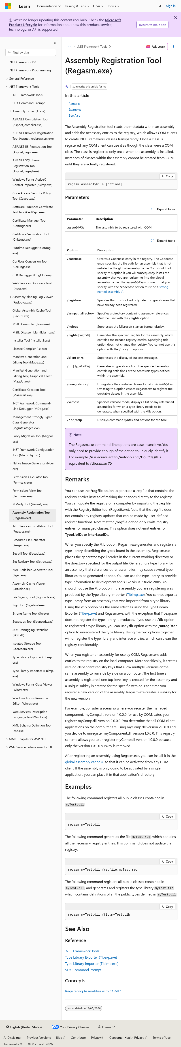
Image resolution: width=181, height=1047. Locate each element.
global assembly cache (82, 761)
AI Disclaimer (12, 1037)
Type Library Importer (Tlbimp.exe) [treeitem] (33, 673)
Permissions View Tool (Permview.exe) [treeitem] (27, 493)
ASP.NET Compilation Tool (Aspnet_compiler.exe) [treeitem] (30, 122)
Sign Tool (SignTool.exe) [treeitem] (29, 605)
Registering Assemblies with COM (91, 991)
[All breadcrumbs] (69, 46)
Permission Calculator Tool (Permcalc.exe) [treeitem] (30, 480)
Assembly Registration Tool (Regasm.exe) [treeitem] (32, 515)
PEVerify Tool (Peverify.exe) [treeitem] (30, 504)
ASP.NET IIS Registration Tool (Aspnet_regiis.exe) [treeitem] (32, 149)
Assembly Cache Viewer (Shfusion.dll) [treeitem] (29, 586)
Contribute (78, 1037)
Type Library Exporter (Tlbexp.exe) (91, 957)
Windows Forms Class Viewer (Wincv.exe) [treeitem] (32, 687)
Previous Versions (39, 1037)
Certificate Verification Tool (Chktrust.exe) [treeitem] (31, 237)
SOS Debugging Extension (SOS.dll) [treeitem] (31, 632)
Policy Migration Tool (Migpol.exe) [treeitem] (33, 439)
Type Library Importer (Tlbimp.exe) (91, 963)
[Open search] (159, 6)
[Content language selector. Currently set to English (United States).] (24, 1027)
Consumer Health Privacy (126, 1037)
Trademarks (11, 1044)
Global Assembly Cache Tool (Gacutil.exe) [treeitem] (32, 313)
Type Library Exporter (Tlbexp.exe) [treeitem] (33, 660)
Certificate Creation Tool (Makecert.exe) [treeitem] (29, 392)
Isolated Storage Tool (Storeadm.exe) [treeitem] (27, 646)
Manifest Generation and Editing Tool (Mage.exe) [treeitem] (30, 359)
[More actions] (173, 46)
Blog (59, 1037)
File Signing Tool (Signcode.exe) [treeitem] (34, 597)
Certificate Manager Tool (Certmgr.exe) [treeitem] (29, 223)
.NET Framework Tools (92, 46)
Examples (75, 109)
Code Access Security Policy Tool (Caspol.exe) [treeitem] (32, 196)
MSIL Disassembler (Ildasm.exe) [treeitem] (34, 332)
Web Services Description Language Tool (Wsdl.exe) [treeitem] (30, 714)
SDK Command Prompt (83, 969)
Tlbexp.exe (88, 613)
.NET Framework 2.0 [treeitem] (22, 62)
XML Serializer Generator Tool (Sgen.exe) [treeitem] (33, 572)
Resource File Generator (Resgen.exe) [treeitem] (29, 542)
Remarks (74, 103)
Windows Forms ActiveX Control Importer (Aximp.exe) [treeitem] (32, 182)
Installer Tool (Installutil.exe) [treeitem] (31, 340)
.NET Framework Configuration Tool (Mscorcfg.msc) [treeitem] (33, 452)
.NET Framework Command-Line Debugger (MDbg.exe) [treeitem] (32, 406)
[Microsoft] (8, 6)
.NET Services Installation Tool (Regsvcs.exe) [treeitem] (33, 529)
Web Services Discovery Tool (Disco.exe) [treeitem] (32, 286)
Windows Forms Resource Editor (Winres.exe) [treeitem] (30, 701)
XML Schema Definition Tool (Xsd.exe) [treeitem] (32, 728)
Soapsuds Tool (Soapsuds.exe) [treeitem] (33, 621)
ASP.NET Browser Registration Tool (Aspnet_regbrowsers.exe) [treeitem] (33, 136)
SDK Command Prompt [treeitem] (29, 103)
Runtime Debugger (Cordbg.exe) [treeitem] (32, 250)
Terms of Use (161, 1037)
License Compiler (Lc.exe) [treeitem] (30, 348)
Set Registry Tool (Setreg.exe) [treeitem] (32, 561)
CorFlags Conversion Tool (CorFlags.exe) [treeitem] (30, 264)
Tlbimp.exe (135, 594)
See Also (74, 115)
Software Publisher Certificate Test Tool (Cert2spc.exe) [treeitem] (33, 209)
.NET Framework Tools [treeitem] (28, 95)
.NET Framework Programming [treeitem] (30, 70)
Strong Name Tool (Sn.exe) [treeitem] (31, 613)
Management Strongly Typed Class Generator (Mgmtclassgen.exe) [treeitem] (32, 422)
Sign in (171, 6)
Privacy (96, 1037)
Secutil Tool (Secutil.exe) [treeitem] (29, 553)
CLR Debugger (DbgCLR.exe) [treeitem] (32, 275)
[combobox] (30, 52)
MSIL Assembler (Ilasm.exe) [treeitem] (31, 324)
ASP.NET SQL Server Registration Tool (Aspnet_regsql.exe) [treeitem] (26, 165)
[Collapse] (55, 43)
